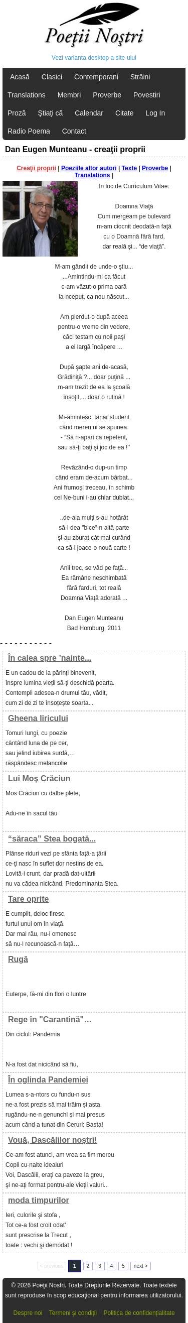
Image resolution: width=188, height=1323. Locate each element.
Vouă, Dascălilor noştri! (52, 1140)
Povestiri (146, 95)
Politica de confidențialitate (139, 1312)
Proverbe (107, 95)
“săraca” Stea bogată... (52, 838)
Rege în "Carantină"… (50, 1019)
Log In (155, 113)
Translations (27, 95)
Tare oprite (28, 899)
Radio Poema (29, 131)
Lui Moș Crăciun (39, 778)
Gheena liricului (38, 718)
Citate (124, 113)
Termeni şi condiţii (73, 1312)
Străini (140, 77)
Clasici (52, 77)
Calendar (89, 113)
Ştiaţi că (50, 113)
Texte (129, 168)
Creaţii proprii (36, 168)
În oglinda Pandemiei (48, 1079)
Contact (74, 131)
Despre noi (27, 1312)
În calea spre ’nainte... (49, 658)
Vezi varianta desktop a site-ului (94, 57)
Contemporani (96, 77)
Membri (69, 95)
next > (141, 1266)
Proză (17, 113)
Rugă (18, 959)
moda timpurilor (38, 1200)
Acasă (20, 77)
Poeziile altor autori (89, 168)
